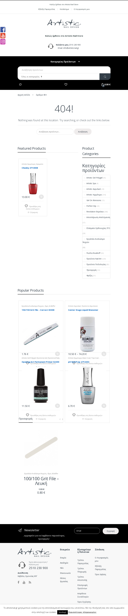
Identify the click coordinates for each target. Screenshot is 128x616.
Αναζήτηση (82, 131)
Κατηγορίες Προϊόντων (63, 61)
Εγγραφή (111, 531)
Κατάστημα (64, 9)
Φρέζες (87, 275)
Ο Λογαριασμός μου (82, 9)
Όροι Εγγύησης (84, 602)
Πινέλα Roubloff (91, 253)
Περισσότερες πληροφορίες (82, 612)
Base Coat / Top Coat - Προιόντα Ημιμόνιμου (83, 359)
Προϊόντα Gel (42, 358)
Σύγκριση (34, 212)
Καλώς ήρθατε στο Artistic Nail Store (64, 4)
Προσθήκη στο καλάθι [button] (41, 197)
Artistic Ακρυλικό (92, 189)
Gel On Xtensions (92, 200)
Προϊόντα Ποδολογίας (94, 264)
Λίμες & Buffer (50, 306)
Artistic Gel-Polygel (92, 177)
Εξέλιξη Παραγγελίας (46, 9)
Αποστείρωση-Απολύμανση (96, 217)
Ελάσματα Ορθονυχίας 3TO (96, 228)
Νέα (62, 568)
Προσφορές (90, 270)
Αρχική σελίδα (24, 95)
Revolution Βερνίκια (93, 211)
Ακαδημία (64, 563)
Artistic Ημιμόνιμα (28, 164)
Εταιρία (63, 557)
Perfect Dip (89, 206)
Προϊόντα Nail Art (92, 258)
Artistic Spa (89, 183)
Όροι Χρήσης (100, 574)
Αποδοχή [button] (62, 612)
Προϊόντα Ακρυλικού (90, 306)
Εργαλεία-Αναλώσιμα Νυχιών (94, 240)
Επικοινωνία (65, 573)
